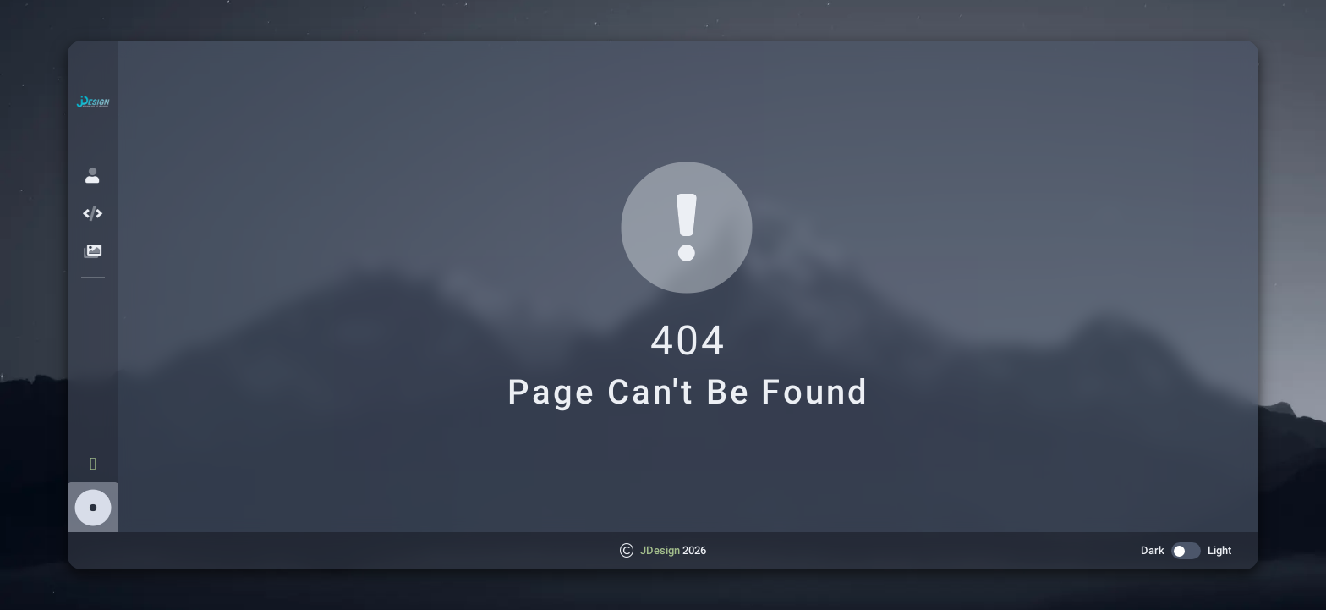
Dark (1152, 550)
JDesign (660, 550)
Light (1219, 550)
